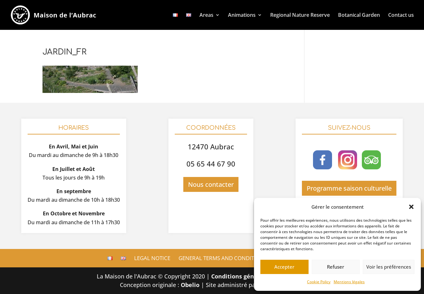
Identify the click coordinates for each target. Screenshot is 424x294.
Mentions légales (349, 281)
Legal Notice (152, 258)
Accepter (284, 267)
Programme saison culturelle (349, 188)
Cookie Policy (318, 281)
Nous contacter (211, 184)
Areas (206, 14)
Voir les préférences (388, 267)
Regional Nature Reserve (300, 14)
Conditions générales (241, 276)
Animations (242, 14)
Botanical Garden (359, 14)
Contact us (401, 14)
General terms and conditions (223, 258)
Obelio (190, 285)
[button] (411, 207)
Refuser (335, 267)
